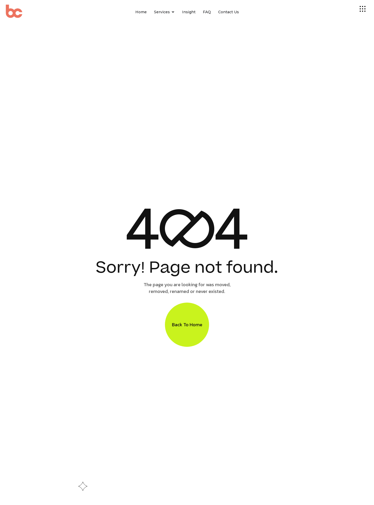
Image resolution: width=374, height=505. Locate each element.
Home (141, 12)
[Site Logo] (21, 12)
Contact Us (228, 12)
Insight (189, 12)
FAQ (207, 12)
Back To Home (187, 324)
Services (164, 12)
